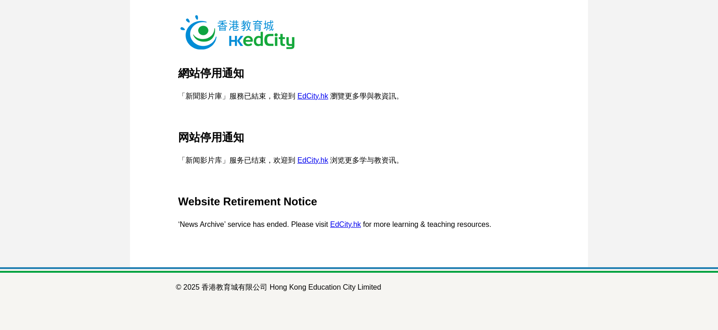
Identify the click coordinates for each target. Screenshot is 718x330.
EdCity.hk (312, 96)
